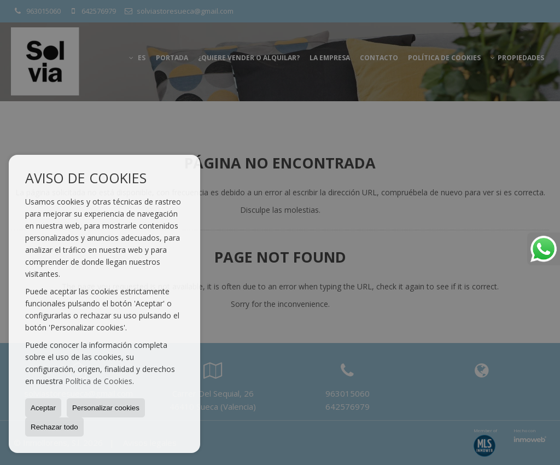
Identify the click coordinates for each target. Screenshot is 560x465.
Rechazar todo (54, 427)
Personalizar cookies (105, 408)
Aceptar (43, 408)
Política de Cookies (98, 381)
